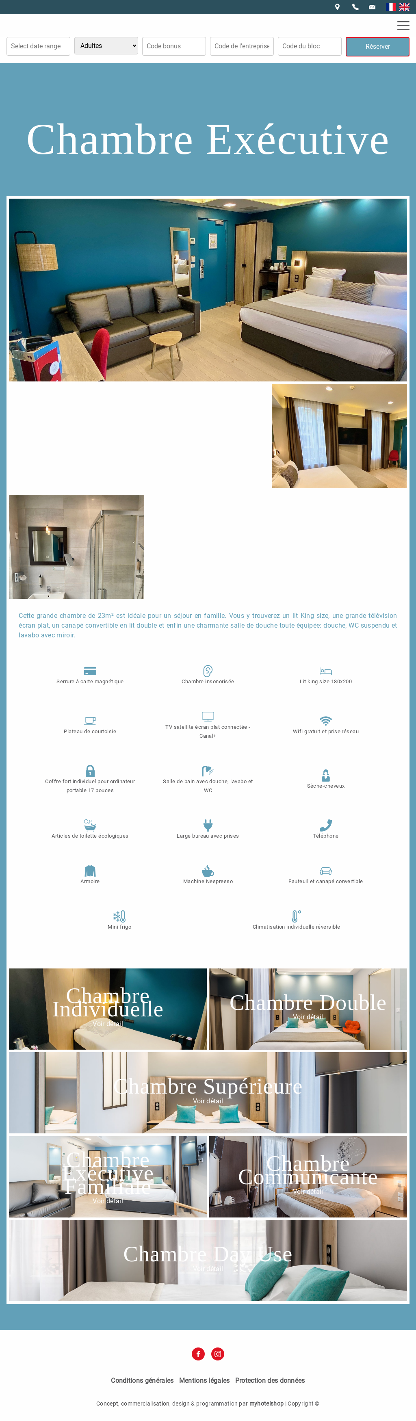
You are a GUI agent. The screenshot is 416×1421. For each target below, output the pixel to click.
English (404, 7)
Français (391, 7)
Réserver (378, 46)
